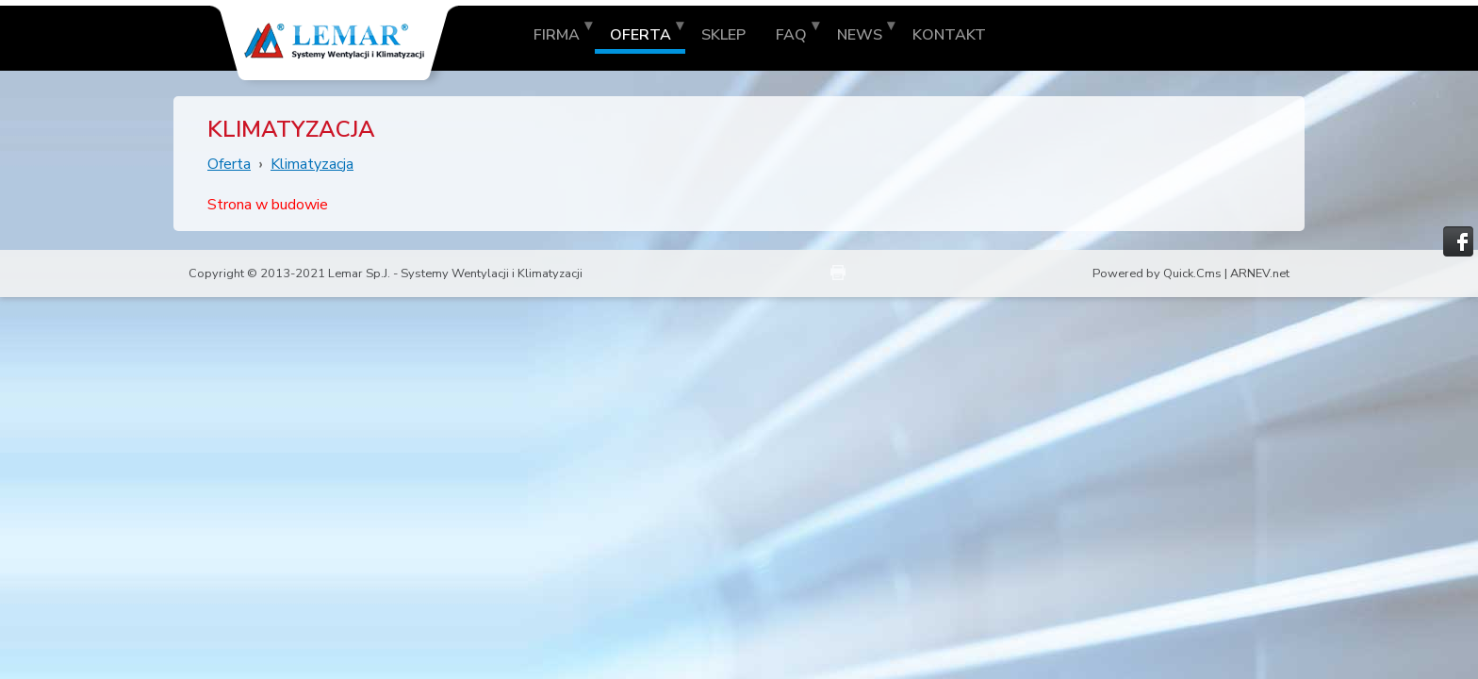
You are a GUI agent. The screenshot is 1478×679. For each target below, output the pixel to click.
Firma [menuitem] (557, 35)
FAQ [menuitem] (791, 35)
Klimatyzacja (312, 164)
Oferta (229, 164)
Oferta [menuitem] (640, 35)
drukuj (838, 272)
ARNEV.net (1259, 273)
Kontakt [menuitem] (949, 35)
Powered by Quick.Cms (1157, 273)
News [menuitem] (859, 35)
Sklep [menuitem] (723, 35)
